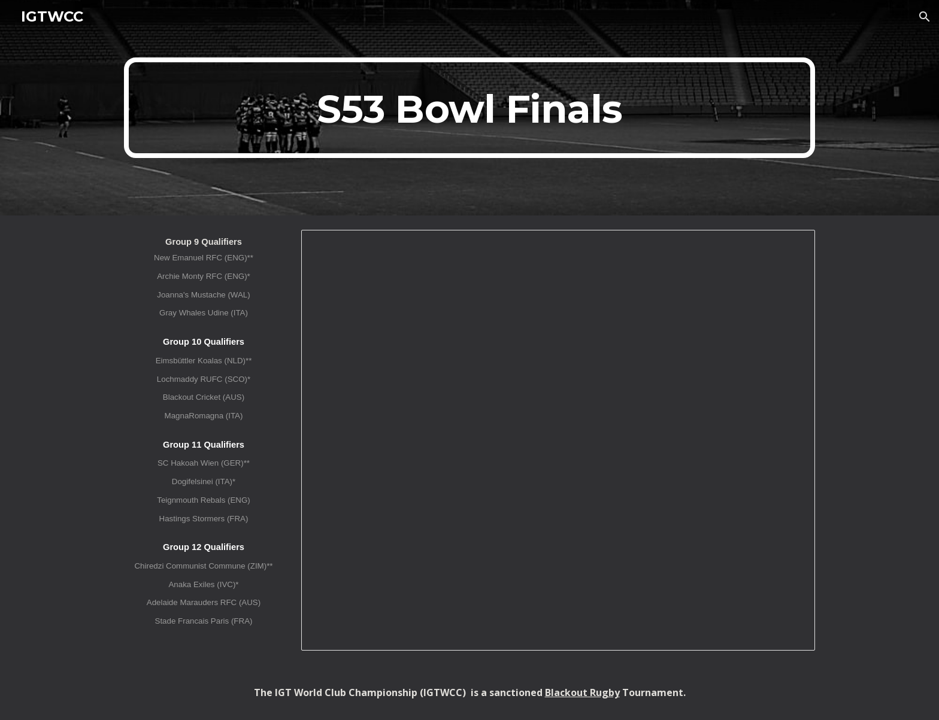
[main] (469, 107)
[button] (924, 16)
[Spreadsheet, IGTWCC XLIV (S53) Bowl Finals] (558, 440)
